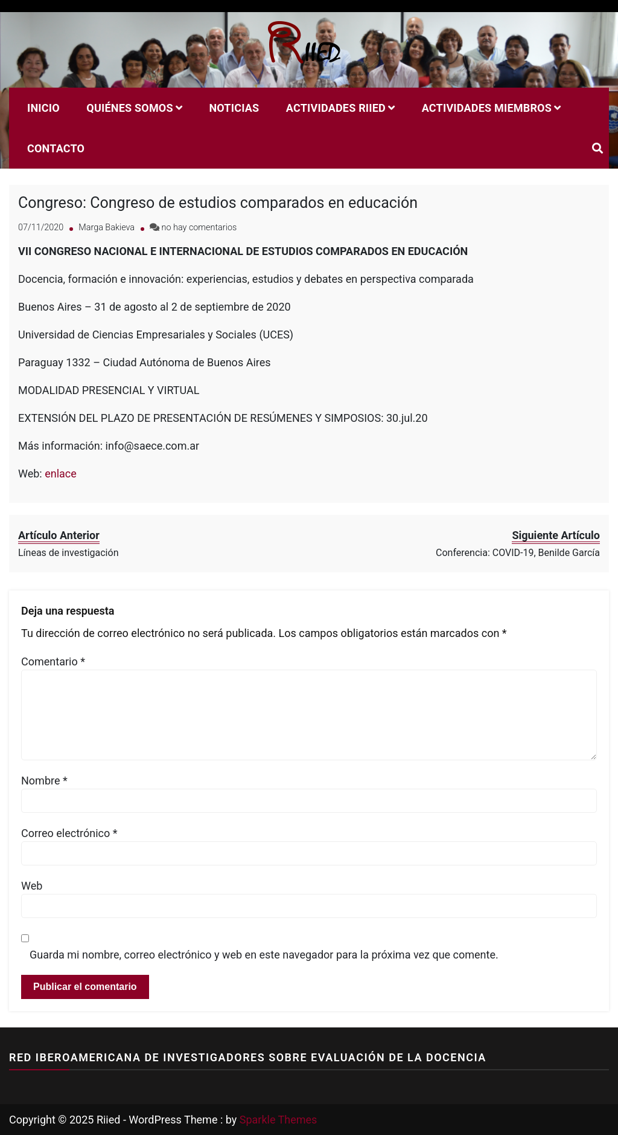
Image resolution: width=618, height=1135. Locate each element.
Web (31, 885)
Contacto (55, 148)
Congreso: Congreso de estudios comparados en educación (218, 203)
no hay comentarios (199, 227)
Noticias (234, 108)
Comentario (53, 661)
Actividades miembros (487, 108)
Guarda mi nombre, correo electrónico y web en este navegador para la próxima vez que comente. (264, 954)
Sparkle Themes (278, 1119)
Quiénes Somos (129, 108)
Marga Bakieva (106, 227)
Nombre (44, 780)
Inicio (43, 108)
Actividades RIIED (336, 108)
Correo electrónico (69, 833)
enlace (61, 473)
